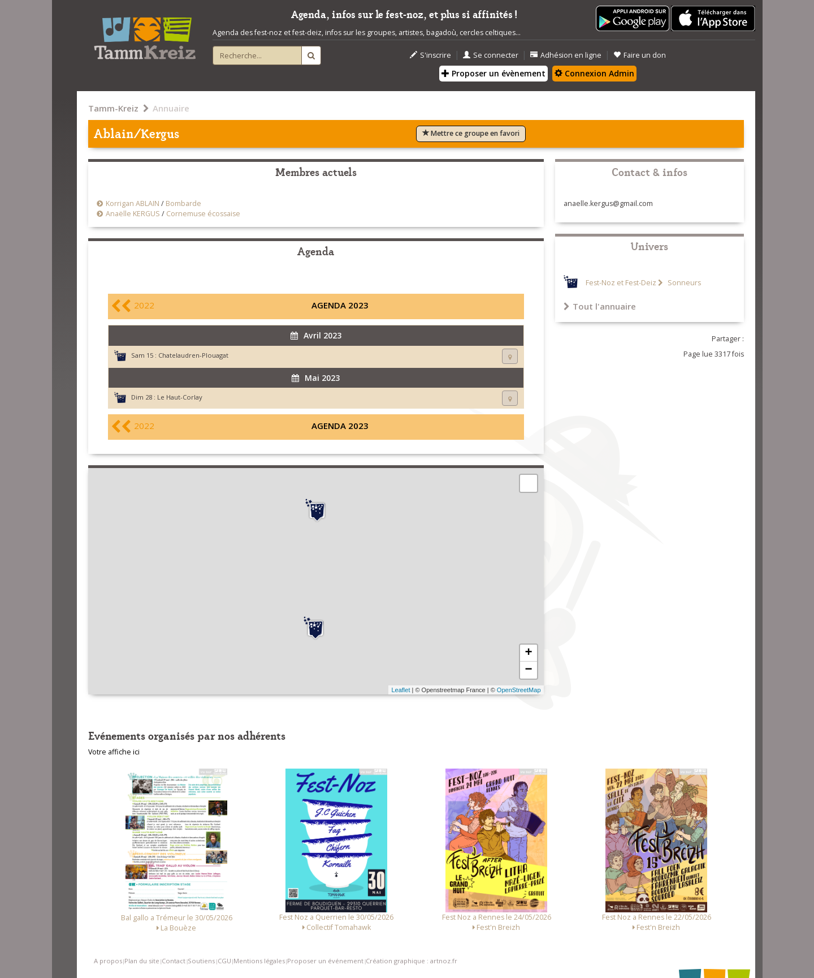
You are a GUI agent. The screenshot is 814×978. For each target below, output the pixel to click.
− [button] (528, 670)
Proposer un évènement (493, 73)
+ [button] (528, 653)
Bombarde (183, 203)
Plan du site (141, 960)
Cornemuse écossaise (203, 213)
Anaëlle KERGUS (133, 213)
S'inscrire (430, 55)
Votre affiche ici (114, 752)
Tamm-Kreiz (113, 108)
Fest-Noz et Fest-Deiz (621, 283)
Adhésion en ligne (565, 55)
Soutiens (201, 960)
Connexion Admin (594, 73)
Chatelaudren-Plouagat (193, 355)
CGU (224, 960)
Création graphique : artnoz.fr (411, 960)
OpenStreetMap (519, 690)
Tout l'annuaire (600, 306)
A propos (108, 960)
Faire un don (639, 55)
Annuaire (171, 108)
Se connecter (490, 55)
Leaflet (400, 690)
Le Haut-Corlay (179, 397)
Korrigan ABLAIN (132, 203)
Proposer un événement (325, 960)
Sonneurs (683, 283)
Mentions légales (259, 960)
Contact (173, 960)
